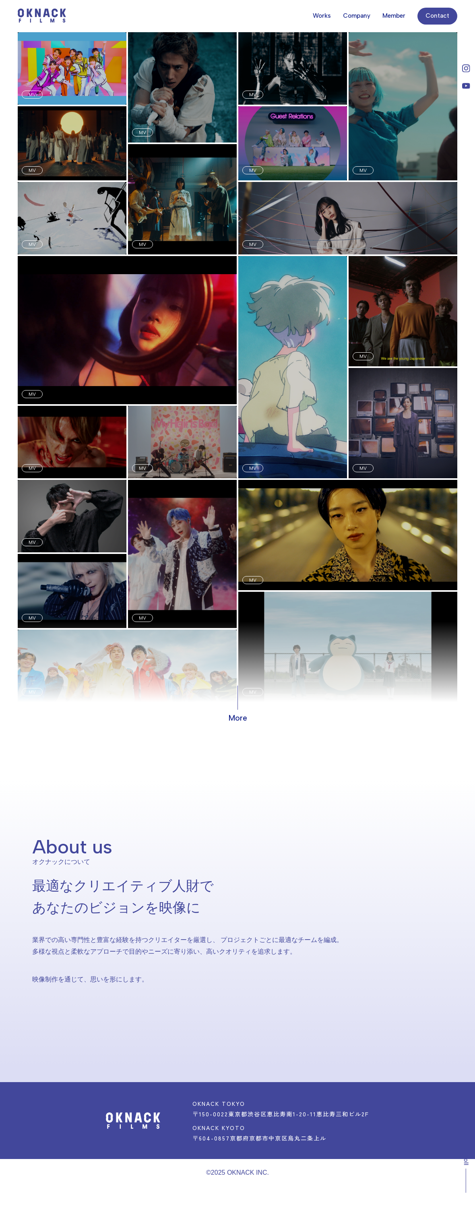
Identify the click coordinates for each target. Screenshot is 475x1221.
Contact (437, 15)
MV (32, 94)
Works (322, 15)
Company (356, 15)
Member (393, 15)
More (237, 718)
